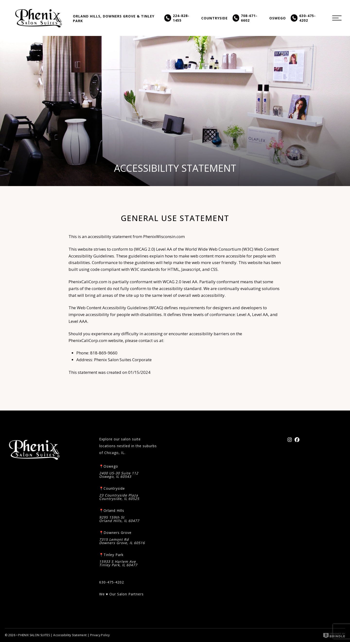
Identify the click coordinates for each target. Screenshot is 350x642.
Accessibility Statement (70, 635)
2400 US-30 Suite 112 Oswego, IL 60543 (118, 474)
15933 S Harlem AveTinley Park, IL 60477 (118, 563)
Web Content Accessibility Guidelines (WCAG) (120, 308)
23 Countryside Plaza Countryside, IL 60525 (119, 497)
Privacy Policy (100, 635)
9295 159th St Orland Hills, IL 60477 (119, 519)
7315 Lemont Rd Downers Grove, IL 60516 (122, 541)
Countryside (214, 18)
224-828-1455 (176, 18)
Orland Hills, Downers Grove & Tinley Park (113, 18)
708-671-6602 (245, 18)
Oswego (277, 18)
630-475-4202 (303, 18)
